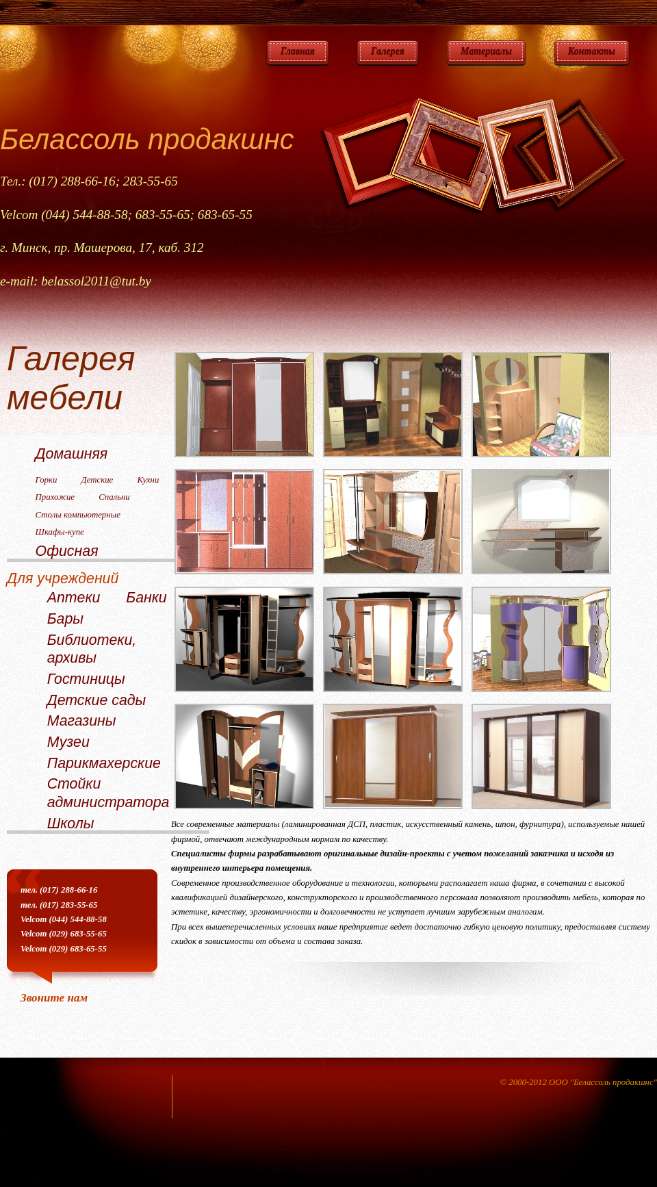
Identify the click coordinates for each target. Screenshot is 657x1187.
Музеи (68, 742)
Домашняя (72, 454)
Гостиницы (86, 679)
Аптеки (74, 597)
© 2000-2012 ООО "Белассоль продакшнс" (578, 1082)
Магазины (81, 721)
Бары (65, 619)
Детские (97, 480)
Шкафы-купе (60, 532)
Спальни (114, 497)
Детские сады (96, 700)
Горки (46, 480)
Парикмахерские (104, 763)
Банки (146, 597)
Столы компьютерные (78, 515)
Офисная (67, 551)
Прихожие (55, 497)
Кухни (148, 480)
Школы (70, 823)
